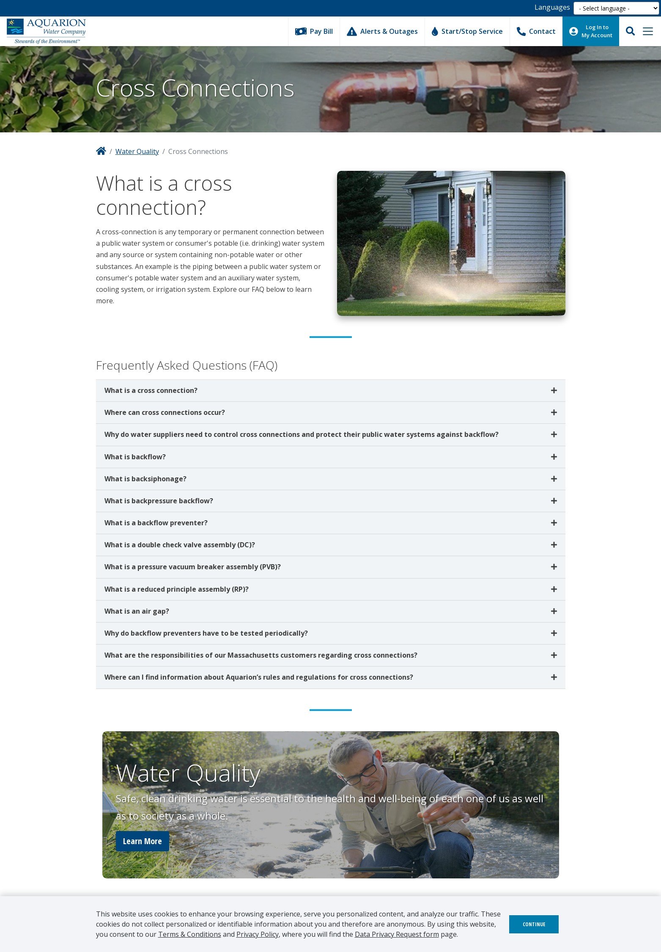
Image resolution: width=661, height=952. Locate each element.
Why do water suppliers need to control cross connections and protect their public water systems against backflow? (301, 434)
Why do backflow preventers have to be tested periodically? (206, 633)
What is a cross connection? (150, 390)
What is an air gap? (136, 611)
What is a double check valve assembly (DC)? (179, 544)
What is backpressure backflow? (158, 500)
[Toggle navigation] (648, 31)
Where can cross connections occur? (164, 412)
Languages (552, 7)
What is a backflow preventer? (156, 522)
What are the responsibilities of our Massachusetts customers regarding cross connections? (260, 655)
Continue (534, 924)
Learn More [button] (142, 841)
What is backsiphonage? (145, 478)
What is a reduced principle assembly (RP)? (176, 589)
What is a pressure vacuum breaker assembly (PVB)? (192, 566)
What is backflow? (135, 456)
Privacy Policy (257, 934)
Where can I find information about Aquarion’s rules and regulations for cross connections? (258, 677)
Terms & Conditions (189, 934)
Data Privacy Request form (397, 934)
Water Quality (137, 151)
